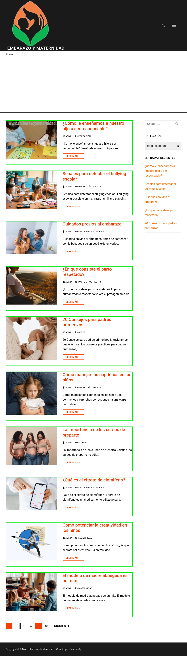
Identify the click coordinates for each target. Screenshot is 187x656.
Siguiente (62, 626)
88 (47, 626)
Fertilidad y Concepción (91, 231)
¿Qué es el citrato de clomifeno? (94, 480)
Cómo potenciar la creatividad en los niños (95, 528)
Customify (75, 649)
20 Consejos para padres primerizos (87, 322)
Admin (68, 136)
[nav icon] (174, 25)
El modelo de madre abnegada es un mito (95, 578)
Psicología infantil (88, 186)
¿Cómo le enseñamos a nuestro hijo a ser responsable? (93, 126)
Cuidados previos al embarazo (92, 224)
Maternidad (83, 538)
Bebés (80, 332)
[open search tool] (163, 25)
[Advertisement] (93, 83)
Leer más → (73, 156)
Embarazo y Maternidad (35, 48)
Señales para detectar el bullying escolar (94, 176)
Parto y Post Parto (88, 282)
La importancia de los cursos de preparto (94, 432)
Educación (83, 136)
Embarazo (82, 442)
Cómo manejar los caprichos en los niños (97, 377)
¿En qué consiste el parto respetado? (87, 272)
